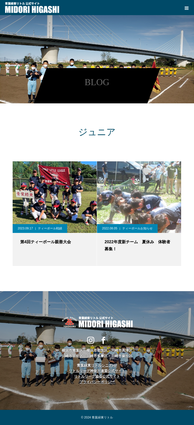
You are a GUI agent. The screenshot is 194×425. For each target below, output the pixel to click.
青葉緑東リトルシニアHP (97, 365)
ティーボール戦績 (50, 228)
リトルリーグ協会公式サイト (97, 376)
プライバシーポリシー (97, 382)
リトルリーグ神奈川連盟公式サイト (97, 371)
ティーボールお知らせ (137, 228)
